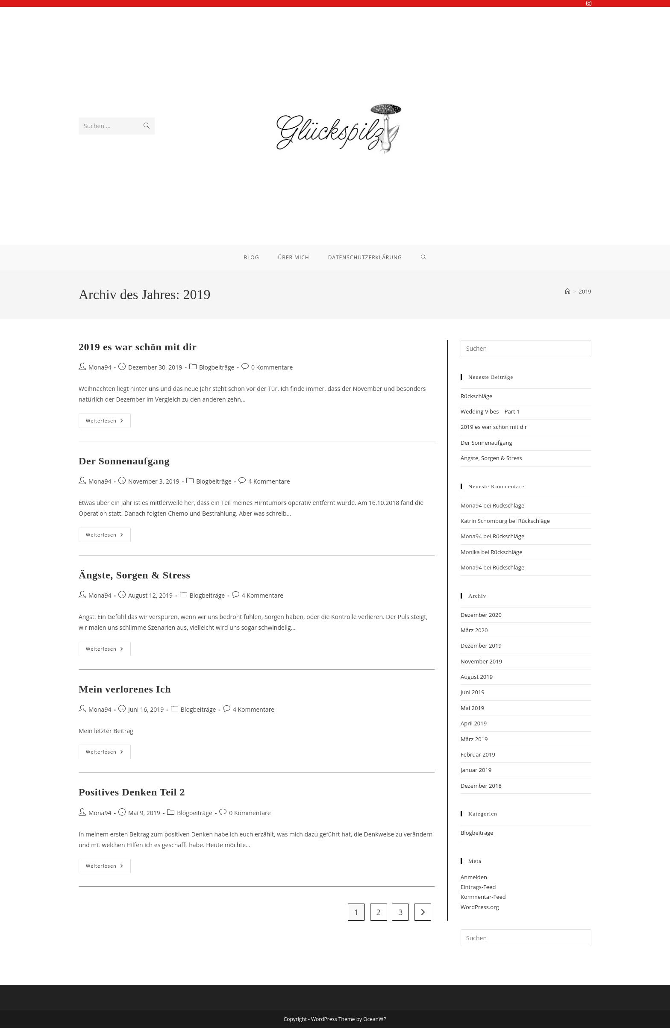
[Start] (567, 293)
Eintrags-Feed (478, 888)
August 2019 (477, 678)
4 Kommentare (269, 483)
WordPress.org (480, 909)
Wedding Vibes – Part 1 (490, 413)
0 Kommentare (272, 369)
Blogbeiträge (217, 369)
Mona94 (99, 369)
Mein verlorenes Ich (125, 690)
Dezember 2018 (481, 787)
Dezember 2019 (481, 647)
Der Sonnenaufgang (124, 462)
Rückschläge (476, 398)
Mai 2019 (472, 709)
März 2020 (474, 632)
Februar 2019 (478, 756)
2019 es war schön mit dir (138, 348)
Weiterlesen (108, 424)
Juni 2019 (473, 694)
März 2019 (474, 741)
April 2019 (474, 725)
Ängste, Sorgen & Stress (134, 576)
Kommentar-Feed (483, 899)
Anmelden (474, 879)
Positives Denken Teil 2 (132, 793)
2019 (585, 293)
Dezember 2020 (481, 616)
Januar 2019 (476, 772)
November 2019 (481, 663)
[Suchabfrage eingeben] (526, 350)
